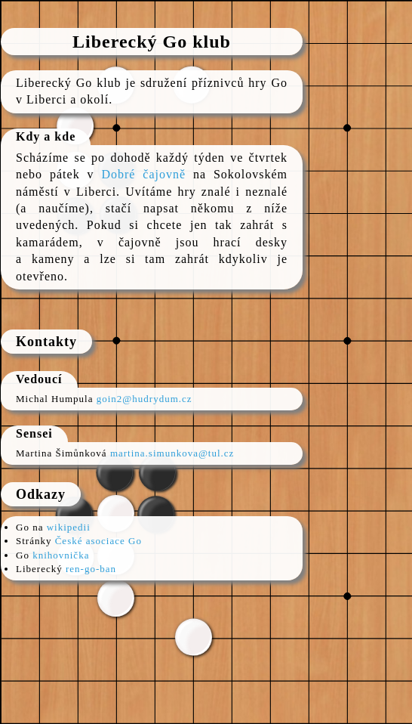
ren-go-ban (91, 568)
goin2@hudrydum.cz (144, 398)
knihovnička (60, 555)
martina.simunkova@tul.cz (172, 453)
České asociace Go (98, 540)
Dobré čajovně (143, 174)
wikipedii (69, 527)
